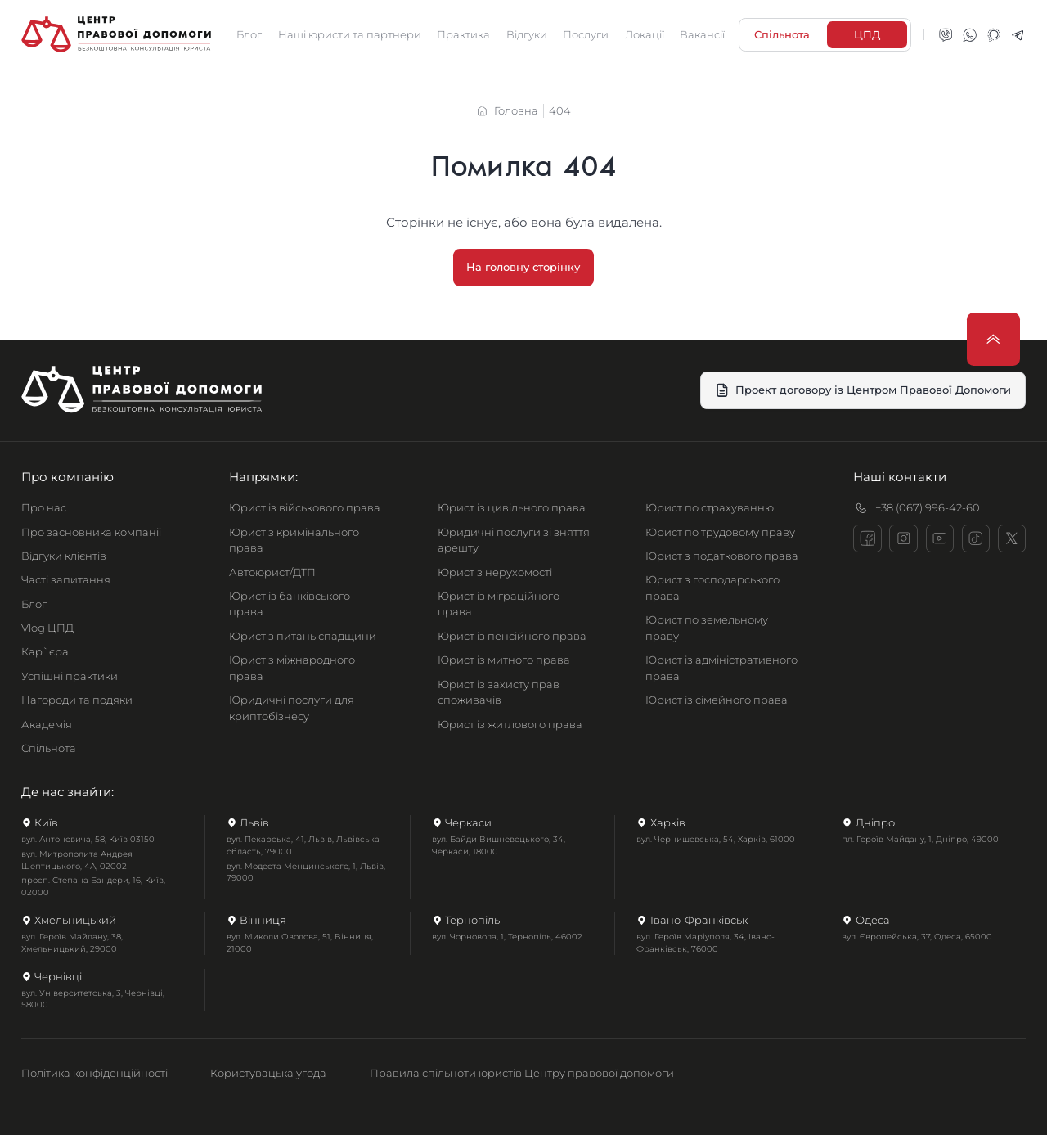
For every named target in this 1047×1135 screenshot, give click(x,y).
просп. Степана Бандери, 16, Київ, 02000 (93, 886)
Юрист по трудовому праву (720, 531)
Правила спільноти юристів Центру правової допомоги (522, 1072)
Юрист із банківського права (289, 604)
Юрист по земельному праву (706, 627)
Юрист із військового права (304, 507)
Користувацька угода (268, 1072)
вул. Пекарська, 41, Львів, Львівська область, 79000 (303, 845)
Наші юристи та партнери (349, 34)
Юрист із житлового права (510, 724)
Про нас (43, 507)
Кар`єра (45, 651)
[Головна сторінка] (116, 35)
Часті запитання (65, 579)
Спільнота (48, 747)
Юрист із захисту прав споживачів (498, 692)
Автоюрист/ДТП (272, 572)
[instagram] (903, 538)
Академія (46, 724)
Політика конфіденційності (94, 1072)
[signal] (994, 35)
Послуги (586, 34)
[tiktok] (976, 538)
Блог (249, 34)
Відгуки (526, 34)
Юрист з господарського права (712, 587)
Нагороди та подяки (77, 699)
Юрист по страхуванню (709, 507)
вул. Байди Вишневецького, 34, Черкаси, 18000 (498, 845)
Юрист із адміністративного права (721, 667)
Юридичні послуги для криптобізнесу (291, 708)
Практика (463, 34)
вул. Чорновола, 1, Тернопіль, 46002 (507, 936)
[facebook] (867, 538)
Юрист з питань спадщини (302, 635)
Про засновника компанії (91, 531)
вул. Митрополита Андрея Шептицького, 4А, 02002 (77, 860)
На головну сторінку (524, 266)
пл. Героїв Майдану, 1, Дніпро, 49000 (920, 839)
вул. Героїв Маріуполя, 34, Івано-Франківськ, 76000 (705, 942)
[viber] (945, 35)
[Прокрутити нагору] (993, 339)
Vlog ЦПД (47, 627)
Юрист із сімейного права (716, 699)
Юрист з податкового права (721, 555)
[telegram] (1017, 35)
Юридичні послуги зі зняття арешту (514, 540)
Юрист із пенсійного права (512, 635)
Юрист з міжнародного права (292, 667)
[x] (1012, 538)
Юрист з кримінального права (294, 540)
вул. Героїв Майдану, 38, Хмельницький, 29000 (72, 942)
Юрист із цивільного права (512, 507)
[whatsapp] (970, 35)
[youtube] (940, 538)
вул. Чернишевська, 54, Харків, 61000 (715, 839)
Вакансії (702, 34)
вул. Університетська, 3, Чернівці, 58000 (92, 999)
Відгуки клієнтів (63, 555)
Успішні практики (69, 675)
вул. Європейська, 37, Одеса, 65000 (917, 936)
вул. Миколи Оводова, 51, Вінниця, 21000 (300, 942)
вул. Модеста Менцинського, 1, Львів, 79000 (306, 872)
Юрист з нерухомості (495, 572)
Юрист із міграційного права (498, 604)
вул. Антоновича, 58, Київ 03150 (88, 839)
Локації (644, 34)
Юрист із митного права (504, 659)
